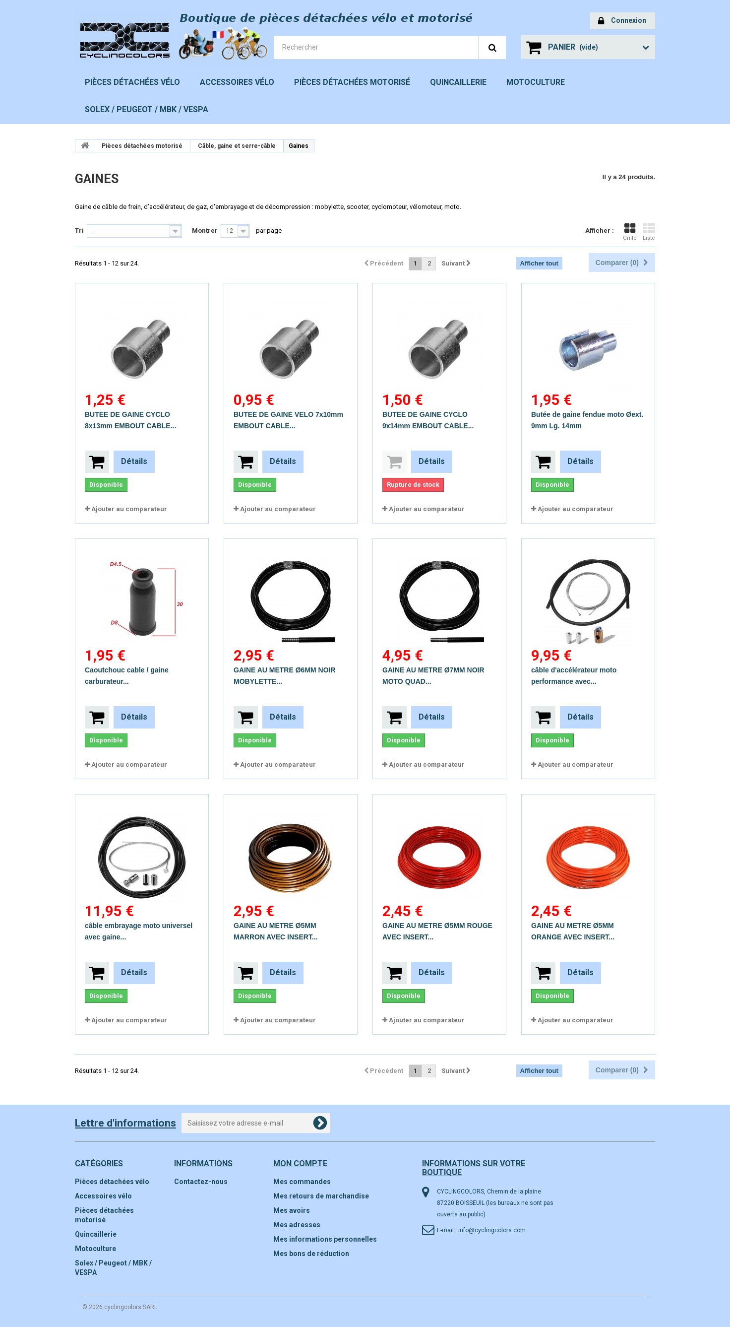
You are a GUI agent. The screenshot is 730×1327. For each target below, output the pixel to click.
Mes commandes (302, 1182)
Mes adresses (296, 1225)
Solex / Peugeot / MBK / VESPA (146, 109)
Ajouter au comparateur (129, 509)
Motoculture (535, 82)
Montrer (205, 230)
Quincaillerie (458, 82)
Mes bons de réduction (311, 1254)
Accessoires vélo (237, 82)
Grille (630, 231)
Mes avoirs (291, 1210)
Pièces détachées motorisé (352, 82)
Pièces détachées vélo (132, 82)
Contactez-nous (201, 1182)
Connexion (622, 21)
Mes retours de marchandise (321, 1196)
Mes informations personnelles (325, 1239)
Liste (649, 231)
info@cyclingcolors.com (492, 1230)
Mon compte (300, 1163)
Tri (79, 230)
